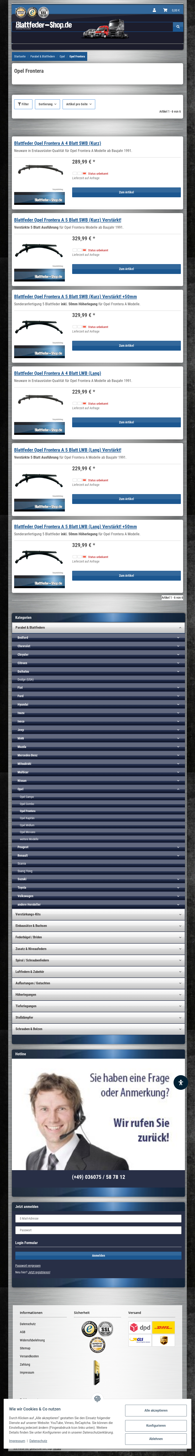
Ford (21, 696)
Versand (57, 1448)
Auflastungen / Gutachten (33, 983)
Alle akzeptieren (153, 1409)
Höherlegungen (26, 995)
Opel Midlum (27, 825)
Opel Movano (27, 832)
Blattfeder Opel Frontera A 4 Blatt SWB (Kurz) (57, 143)
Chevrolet (24, 646)
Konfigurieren (153, 1424)
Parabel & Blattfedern (30, 627)
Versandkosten (29, 1356)
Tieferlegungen (26, 1006)
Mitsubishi (24, 764)
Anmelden (98, 1255)
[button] (154, 10)
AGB (22, 1332)
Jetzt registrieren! (39, 1272)
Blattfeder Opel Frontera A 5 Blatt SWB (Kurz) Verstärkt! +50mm (75, 296)
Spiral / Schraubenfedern (32, 960)
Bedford (23, 637)
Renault (23, 855)
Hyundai (23, 704)
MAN (21, 738)
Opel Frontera (27, 811)
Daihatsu (23, 671)
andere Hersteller (29, 904)
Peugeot (23, 847)
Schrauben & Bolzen (29, 1029)
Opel (21, 789)
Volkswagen (25, 896)
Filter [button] (23, 104)
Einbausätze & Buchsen (31, 926)
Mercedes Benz (27, 755)
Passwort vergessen (28, 1265)
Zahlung (25, 1364)
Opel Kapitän (27, 818)
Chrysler (23, 654)
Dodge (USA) (26, 679)
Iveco (21, 721)
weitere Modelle (29, 839)
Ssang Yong (25, 871)
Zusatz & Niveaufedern (31, 949)
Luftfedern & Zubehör (30, 972)
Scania (22, 863)
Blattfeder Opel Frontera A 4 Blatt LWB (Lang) (57, 373)
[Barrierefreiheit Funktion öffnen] (181, 1082)
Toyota (22, 887)
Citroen (22, 663)
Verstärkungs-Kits (28, 914)
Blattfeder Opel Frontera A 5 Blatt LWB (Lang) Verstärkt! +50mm (75, 526)
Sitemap (25, 1348)
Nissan (22, 780)
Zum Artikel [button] (126, 192)
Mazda (22, 747)
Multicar (23, 772)
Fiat (20, 687)
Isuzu (21, 713)
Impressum (27, 1372)
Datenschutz (28, 1324)
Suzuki (22, 879)
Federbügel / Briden (29, 937)
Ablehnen (154, 1438)
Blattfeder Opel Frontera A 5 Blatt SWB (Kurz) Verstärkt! (67, 220)
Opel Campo (27, 796)
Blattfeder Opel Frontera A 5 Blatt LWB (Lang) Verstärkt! (67, 450)
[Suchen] (178, 27)
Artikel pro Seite (77, 104)
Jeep (21, 730)
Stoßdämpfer (24, 1017)
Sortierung (46, 104)
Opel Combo (27, 804)
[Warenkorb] (171, 10)
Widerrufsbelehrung (32, 1340)
